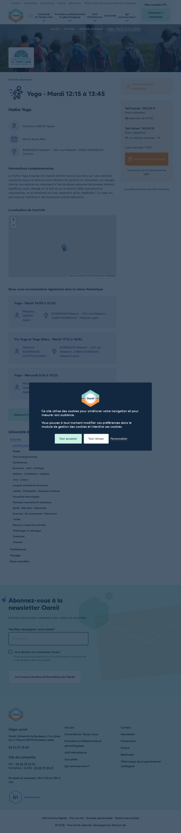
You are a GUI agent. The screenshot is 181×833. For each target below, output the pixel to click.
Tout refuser (96, 438)
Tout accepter (68, 438)
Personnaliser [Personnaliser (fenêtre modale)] (118, 438)
